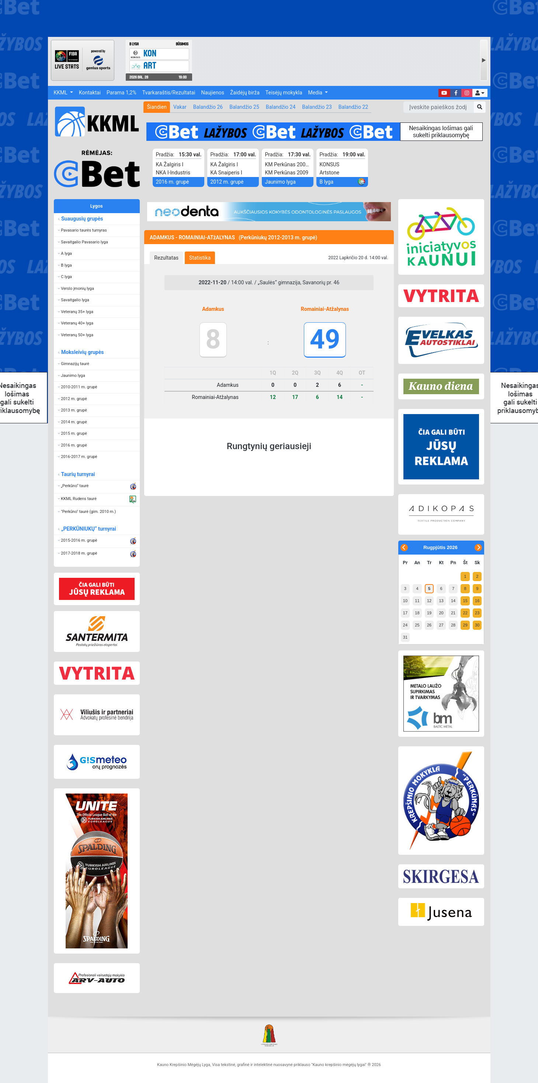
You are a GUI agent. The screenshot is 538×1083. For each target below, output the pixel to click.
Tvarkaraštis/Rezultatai (168, 93)
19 (429, 613)
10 (405, 600)
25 (417, 625)
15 (465, 600)
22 (465, 613)
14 (453, 600)
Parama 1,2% (121, 93)
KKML (61, 93)
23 (477, 613)
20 (441, 613)
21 (453, 613)
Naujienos (212, 93)
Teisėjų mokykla (283, 93)
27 (441, 625)
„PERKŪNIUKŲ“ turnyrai (88, 529)
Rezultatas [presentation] (166, 258)
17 (405, 613)
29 (465, 625)
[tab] (166, 257)
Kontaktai (90, 93)
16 (477, 600)
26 (429, 625)
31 (405, 637)
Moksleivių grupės (82, 352)
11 (417, 600)
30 (477, 625)
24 (405, 625)
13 (441, 600)
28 (453, 625)
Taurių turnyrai (78, 474)
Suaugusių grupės (82, 219)
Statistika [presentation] (200, 258)
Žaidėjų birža (245, 93)
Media (316, 93)
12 (429, 600)
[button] (479, 93)
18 (417, 613)
